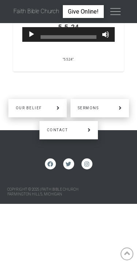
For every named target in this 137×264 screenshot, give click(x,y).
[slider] (69, 37)
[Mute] (105, 34)
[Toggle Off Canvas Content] (115, 12)
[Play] (31, 34)
